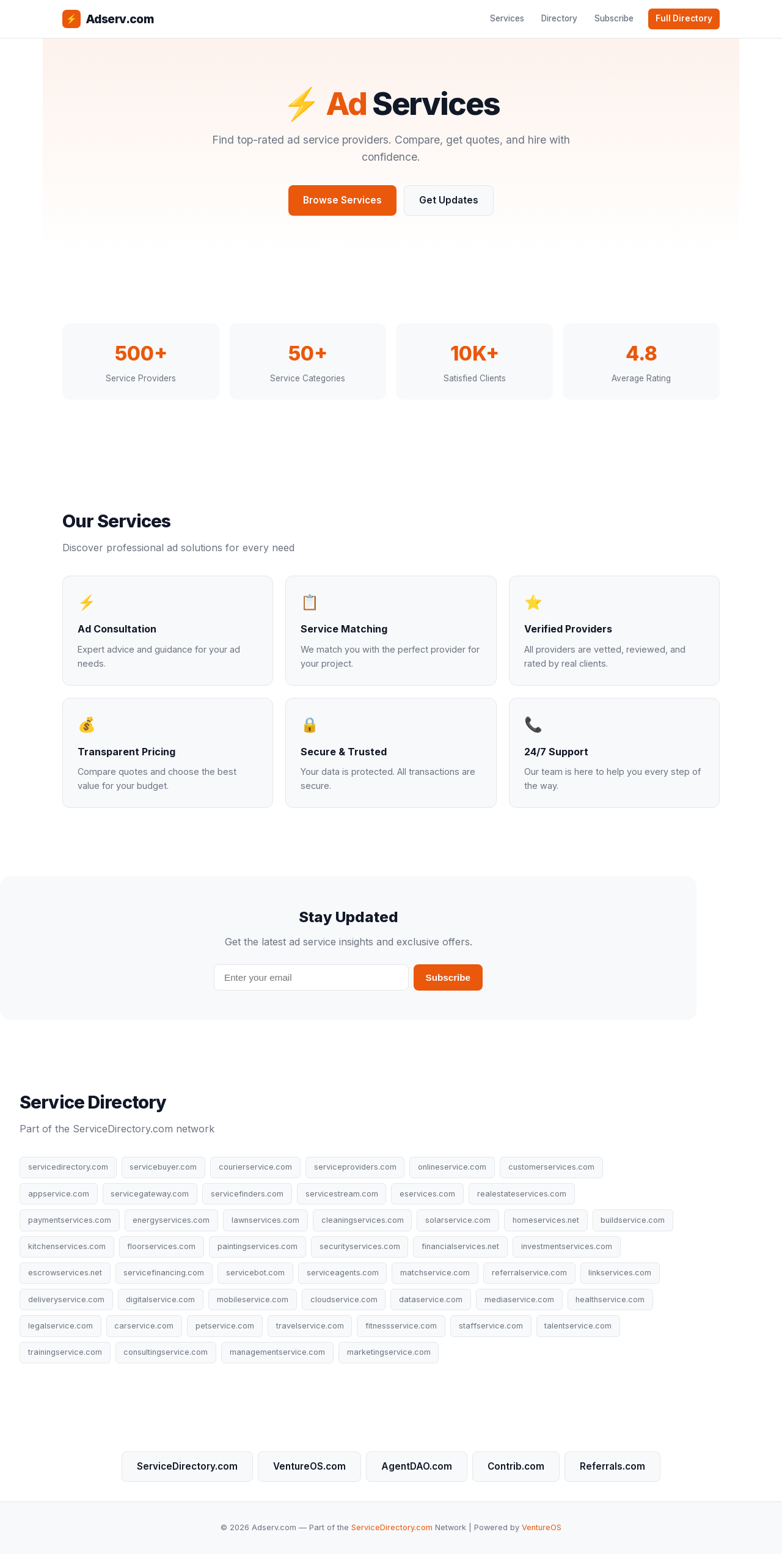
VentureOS (541, 1527)
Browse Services (342, 200)
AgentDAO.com (416, 1466)
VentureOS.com (309, 1466)
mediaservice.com (519, 1299)
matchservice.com (435, 1272)
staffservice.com (491, 1325)
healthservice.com (610, 1299)
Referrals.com (612, 1466)
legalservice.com (60, 1325)
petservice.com (225, 1325)
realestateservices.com (521, 1193)
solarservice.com (458, 1220)
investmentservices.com (566, 1246)
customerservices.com (551, 1166)
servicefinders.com (247, 1193)
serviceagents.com (343, 1272)
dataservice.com (430, 1299)
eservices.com (427, 1193)
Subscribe (614, 18)
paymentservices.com (69, 1220)
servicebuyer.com (163, 1166)
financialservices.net (460, 1246)
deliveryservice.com (66, 1299)
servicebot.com (255, 1272)
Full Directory (684, 18)
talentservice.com (578, 1325)
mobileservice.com (252, 1299)
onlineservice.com (452, 1166)
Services (507, 18)
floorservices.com (161, 1246)
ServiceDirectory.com (187, 1466)
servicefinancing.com (163, 1272)
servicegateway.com (150, 1193)
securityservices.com (360, 1246)
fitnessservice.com (401, 1325)
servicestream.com (341, 1193)
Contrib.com (516, 1466)
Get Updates (448, 200)
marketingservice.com (389, 1352)
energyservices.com (171, 1220)
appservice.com (58, 1193)
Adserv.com (107, 19)
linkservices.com (619, 1272)
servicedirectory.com (68, 1166)
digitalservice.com (160, 1299)
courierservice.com (255, 1166)
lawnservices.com (265, 1220)
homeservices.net (546, 1220)
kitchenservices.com (67, 1246)
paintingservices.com (257, 1246)
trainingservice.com (65, 1352)
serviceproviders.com (355, 1166)
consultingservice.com (165, 1352)
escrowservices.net (65, 1272)
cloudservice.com (344, 1299)
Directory (559, 18)
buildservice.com (633, 1220)
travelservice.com (310, 1325)
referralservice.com (529, 1272)
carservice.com (144, 1325)
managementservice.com (277, 1352)
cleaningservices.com (362, 1220)
